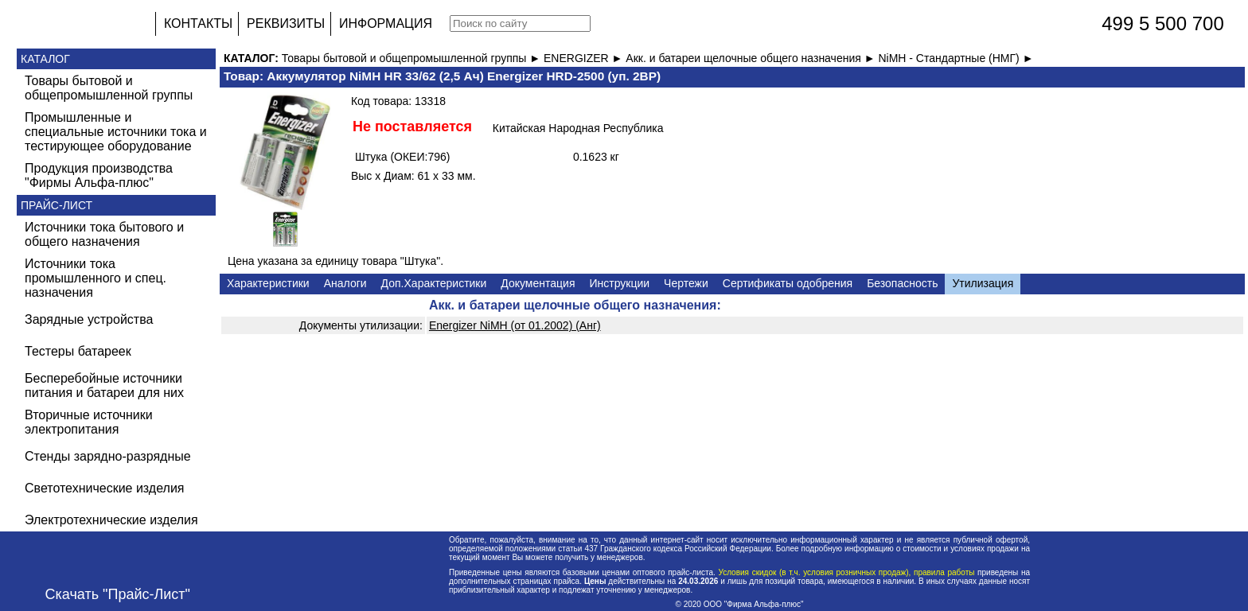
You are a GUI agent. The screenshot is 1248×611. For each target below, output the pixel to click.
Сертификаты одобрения (787, 283)
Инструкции (619, 283)
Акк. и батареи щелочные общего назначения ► (752, 58)
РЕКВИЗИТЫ (286, 23)
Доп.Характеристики (434, 283)
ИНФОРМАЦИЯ (385, 23)
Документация (538, 283)
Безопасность (902, 283)
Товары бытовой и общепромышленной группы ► (413, 58)
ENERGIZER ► (585, 58)
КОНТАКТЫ (198, 23)
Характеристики (268, 283)
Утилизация (982, 283)
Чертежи (686, 283)
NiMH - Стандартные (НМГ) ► (955, 58)
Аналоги (345, 283)
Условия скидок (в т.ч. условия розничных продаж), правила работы (846, 572)
